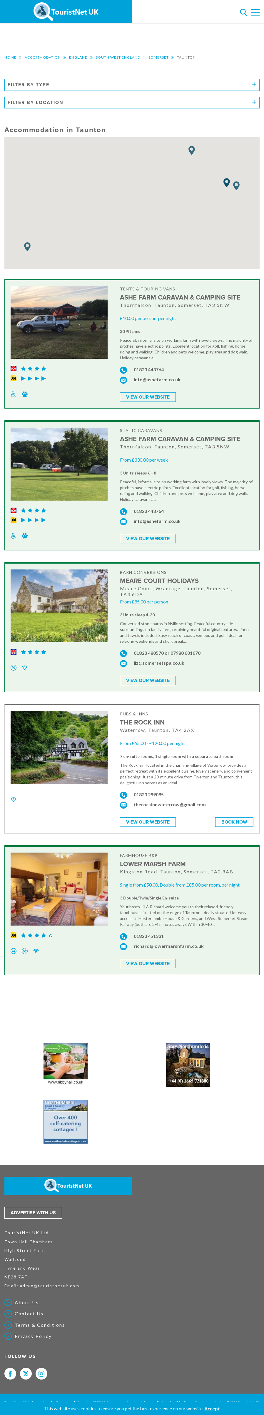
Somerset (158, 57)
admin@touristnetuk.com (49, 1282)
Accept (212, 1408)
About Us (27, 1299)
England (78, 57)
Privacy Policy (33, 1333)
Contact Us (29, 1310)
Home (10, 57)
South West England (118, 57)
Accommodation (43, 57)
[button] (226, 183)
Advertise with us (33, 1209)
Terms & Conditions (40, 1321)
